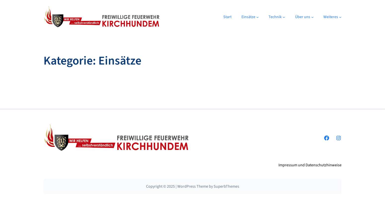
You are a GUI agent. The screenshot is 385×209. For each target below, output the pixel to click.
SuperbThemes (226, 186)
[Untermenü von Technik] (284, 17)
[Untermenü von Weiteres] (340, 17)
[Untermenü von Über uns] (312, 17)
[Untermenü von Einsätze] (257, 17)
